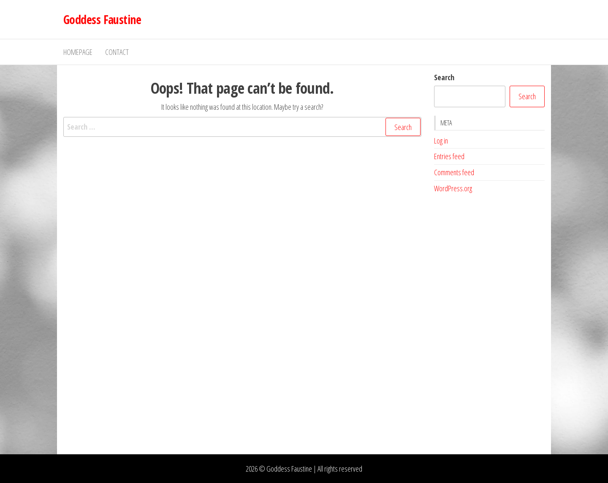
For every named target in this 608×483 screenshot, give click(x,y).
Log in (441, 141)
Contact (117, 52)
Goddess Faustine (102, 19)
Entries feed (449, 156)
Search (444, 77)
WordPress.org (453, 188)
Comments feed (454, 172)
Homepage (77, 52)
